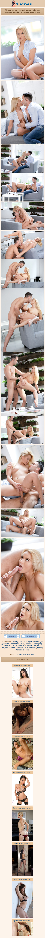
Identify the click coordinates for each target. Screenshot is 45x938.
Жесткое (29, 644)
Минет (39, 648)
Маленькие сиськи (18, 648)
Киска (22, 644)
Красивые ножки (25, 646)
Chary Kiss (22, 654)
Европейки (14, 644)
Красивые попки (22, 650)
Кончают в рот (26, 642)
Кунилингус (31, 648)
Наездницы (38, 644)
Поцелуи (15, 642)
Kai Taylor (31, 654)
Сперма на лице (10, 646)
